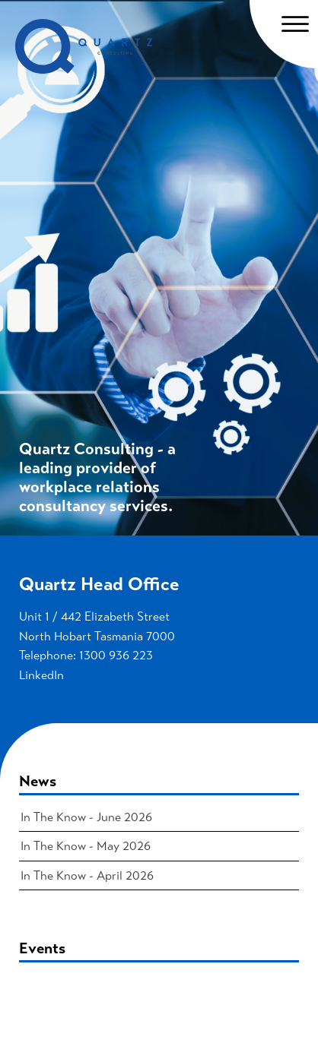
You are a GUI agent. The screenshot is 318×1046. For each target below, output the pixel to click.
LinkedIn (41, 675)
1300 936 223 (116, 655)
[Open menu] (295, 24)
